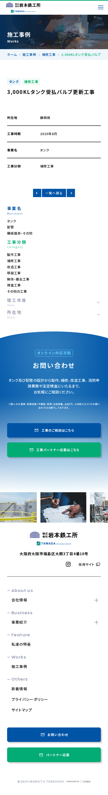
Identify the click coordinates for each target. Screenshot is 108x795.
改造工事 (14, 267)
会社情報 (19, 600)
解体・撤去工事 (18, 279)
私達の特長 (21, 644)
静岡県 (45, 117)
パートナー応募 (53, 755)
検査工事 (14, 285)
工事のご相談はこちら (54, 430)
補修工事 (49, 54)
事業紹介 (19, 622)
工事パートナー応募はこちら (54, 449)
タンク (14, 81)
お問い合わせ (54, 734)
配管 (10, 227)
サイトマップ (21, 710)
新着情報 (19, 688)
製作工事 (14, 254)
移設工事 (14, 273)
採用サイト (87, 564)
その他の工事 (17, 291)
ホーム (12, 54)
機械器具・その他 (20, 233)
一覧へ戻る (54, 193)
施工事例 (29, 54)
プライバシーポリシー (29, 699)
